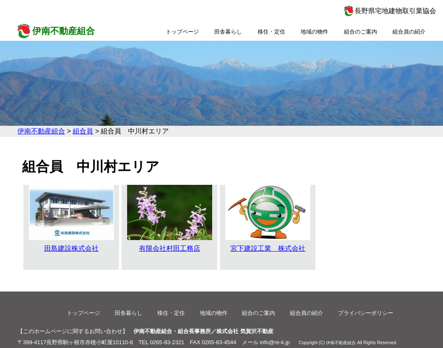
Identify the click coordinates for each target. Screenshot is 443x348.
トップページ (182, 31)
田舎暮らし (228, 31)
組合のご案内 (360, 31)
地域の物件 (314, 31)
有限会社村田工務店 (169, 218)
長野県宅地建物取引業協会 (395, 10)
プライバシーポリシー (365, 313)
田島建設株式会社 (71, 218)
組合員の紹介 (409, 31)
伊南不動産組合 (63, 31)
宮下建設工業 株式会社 (267, 218)
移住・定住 (271, 31)
